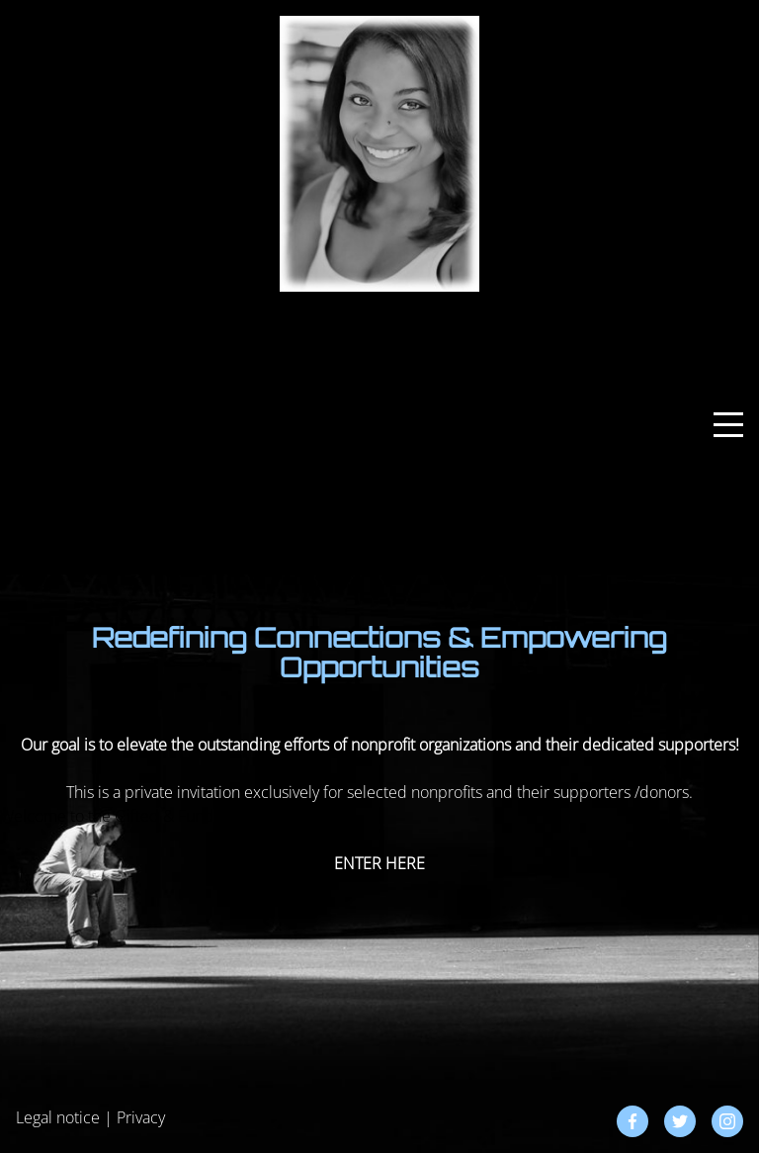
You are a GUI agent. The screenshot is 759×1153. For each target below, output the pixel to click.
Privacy (141, 1117)
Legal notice (58, 1117)
